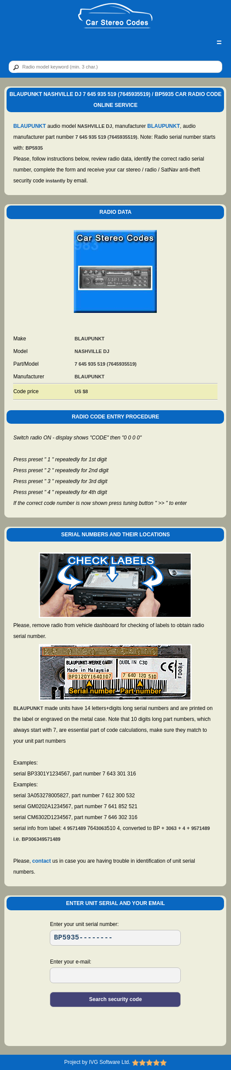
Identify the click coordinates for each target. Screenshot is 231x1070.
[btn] (14, 67)
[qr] (115, 67)
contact (41, 861)
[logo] (115, 16)
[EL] (115, 975)
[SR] (115, 938)
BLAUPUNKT (29, 126)
